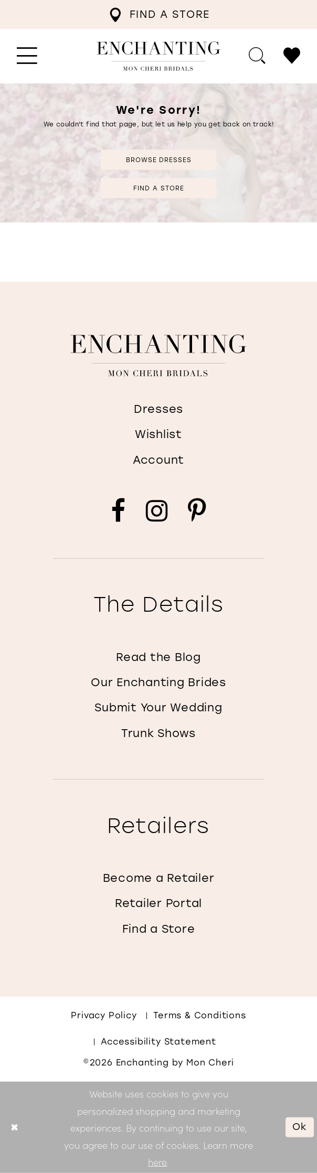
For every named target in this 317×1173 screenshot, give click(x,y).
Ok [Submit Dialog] (300, 1127)
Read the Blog (158, 657)
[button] (27, 56)
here (157, 1161)
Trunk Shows (158, 733)
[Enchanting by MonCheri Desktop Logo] (158, 56)
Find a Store (158, 187)
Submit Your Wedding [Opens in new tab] (158, 707)
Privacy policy (103, 1015)
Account (158, 459)
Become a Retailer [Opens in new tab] (159, 877)
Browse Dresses (159, 159)
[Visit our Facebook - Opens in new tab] (118, 511)
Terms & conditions (199, 1015)
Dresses (158, 408)
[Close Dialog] (14, 1127)
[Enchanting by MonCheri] (158, 355)
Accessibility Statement (158, 1042)
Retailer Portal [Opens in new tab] (158, 903)
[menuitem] (159, 14)
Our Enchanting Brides (158, 682)
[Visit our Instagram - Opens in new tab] (156, 511)
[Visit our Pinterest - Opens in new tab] (197, 511)
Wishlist (158, 434)
